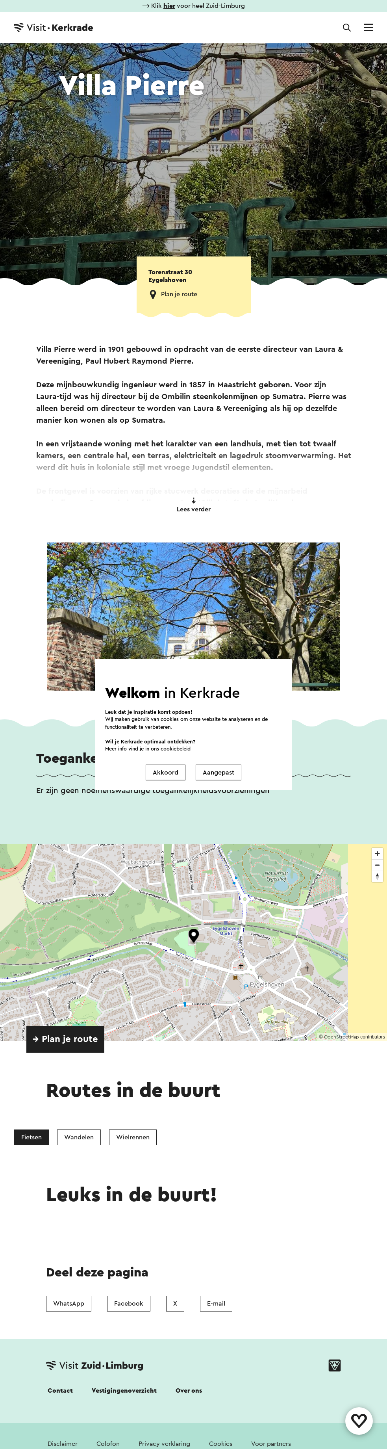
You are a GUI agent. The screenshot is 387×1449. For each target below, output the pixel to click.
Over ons (189, 1391)
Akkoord (165, 772)
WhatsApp (68, 1303)
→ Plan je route (65, 1039)
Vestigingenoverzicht (124, 1391)
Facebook (128, 1303)
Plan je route (179, 294)
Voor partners (271, 1444)
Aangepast (218, 772)
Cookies (220, 1444)
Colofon (108, 1444)
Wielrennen (133, 1137)
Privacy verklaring (164, 1444)
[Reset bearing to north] (377, 876)
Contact (60, 1391)
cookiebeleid (176, 748)
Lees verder (194, 505)
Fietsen (31, 1137)
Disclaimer (63, 1444)
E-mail (216, 1303)
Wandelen (79, 1137)
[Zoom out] (377, 865)
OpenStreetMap (341, 1037)
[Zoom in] (377, 853)
